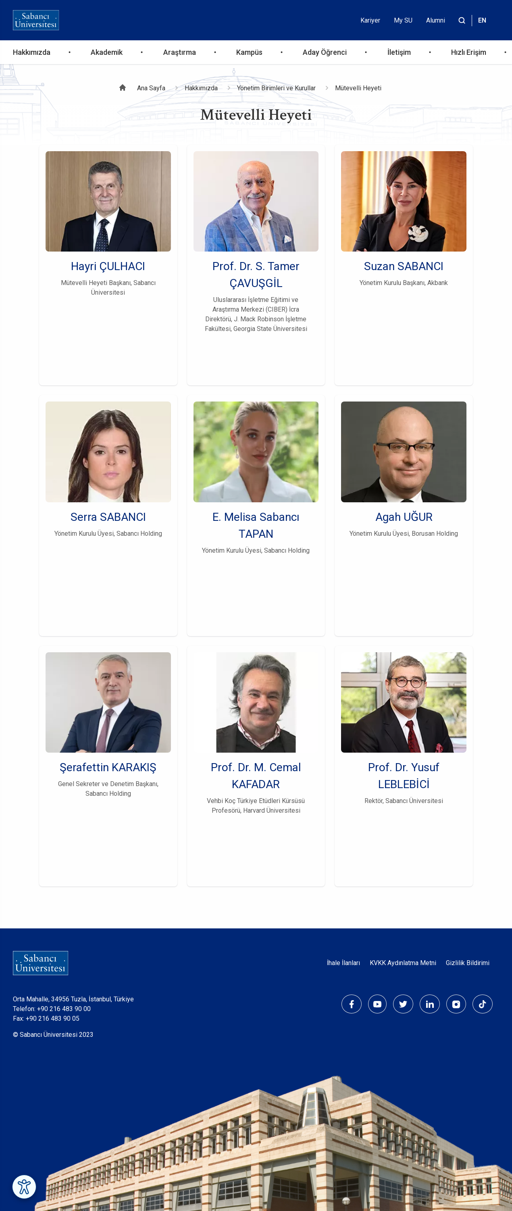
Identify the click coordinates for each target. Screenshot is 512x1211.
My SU (403, 20)
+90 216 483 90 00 (64, 1009)
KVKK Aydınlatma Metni (403, 963)
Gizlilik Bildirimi (467, 963)
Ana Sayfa (151, 88)
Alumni (435, 20)
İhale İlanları (343, 963)
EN (482, 20)
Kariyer (370, 20)
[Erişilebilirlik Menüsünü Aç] (24, 1187)
